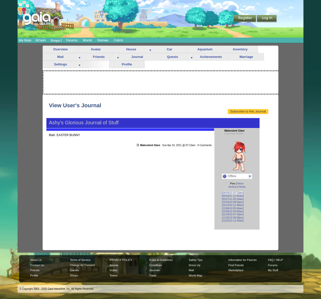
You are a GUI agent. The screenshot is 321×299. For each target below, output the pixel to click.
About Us (36, 259)
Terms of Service (80, 259)
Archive (232, 186)
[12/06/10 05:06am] (233, 208)
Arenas (114, 265)
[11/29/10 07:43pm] (233, 214)
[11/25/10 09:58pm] (233, 217)
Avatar (96, 49)
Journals (154, 270)
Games (102, 40)
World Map (195, 275)
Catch (118, 40)
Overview (60, 49)
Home (242, 186)
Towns (113, 275)
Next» (240, 183)
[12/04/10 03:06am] (233, 211)
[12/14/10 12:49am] (233, 205)
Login (267, 19)
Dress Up (194, 265)
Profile (127, 64)
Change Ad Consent (82, 265)
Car (169, 49)
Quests (172, 57)
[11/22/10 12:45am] (233, 220)
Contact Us (37, 265)
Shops (56, 40)
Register (245, 19)
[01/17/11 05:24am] (233, 199)
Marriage (246, 57)
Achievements (211, 57)
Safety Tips (196, 259)
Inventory (240, 49)
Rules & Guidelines (161, 259)
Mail (60, 57)
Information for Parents (242, 259)
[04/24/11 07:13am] (233, 192)
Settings (60, 64)
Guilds (113, 270)
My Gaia (25, 40)
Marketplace (236, 270)
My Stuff (273, 270)
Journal (137, 57)
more (150, 49)
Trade (152, 275)
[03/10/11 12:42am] (233, 195)
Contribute (155, 265)
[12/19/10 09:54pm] (233, 202)
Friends (99, 57)
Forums (71, 40)
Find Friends (236, 265)
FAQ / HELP (275, 259)
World (87, 40)
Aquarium (205, 49)
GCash (41, 40)
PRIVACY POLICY (121, 259)
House (131, 49)
